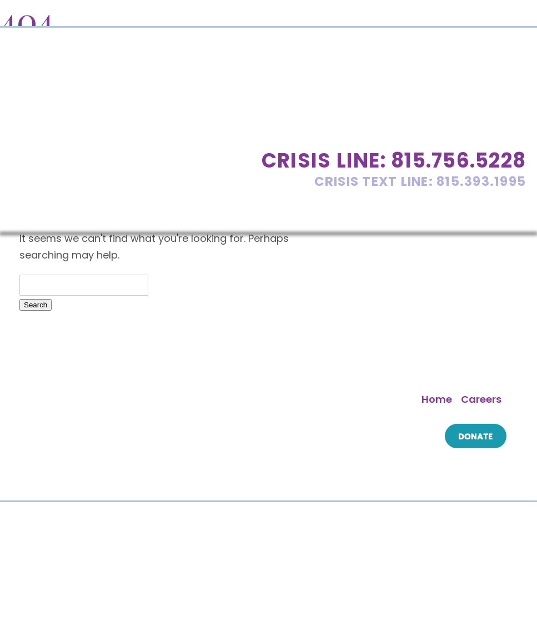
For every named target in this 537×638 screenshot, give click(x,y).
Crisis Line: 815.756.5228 (394, 160)
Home (436, 399)
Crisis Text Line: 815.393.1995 (420, 181)
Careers (481, 399)
